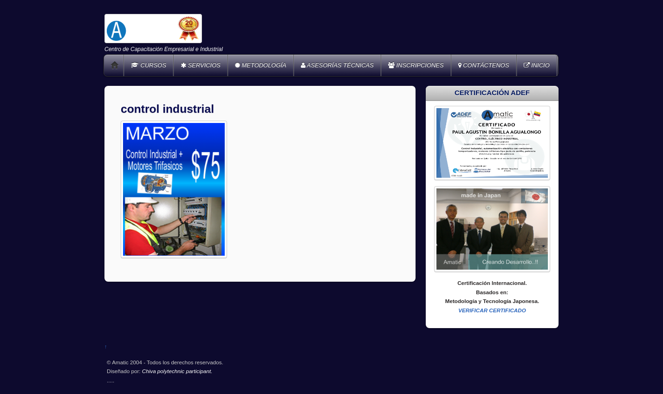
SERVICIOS (201, 65)
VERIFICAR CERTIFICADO (492, 310)
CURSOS (148, 65)
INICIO (537, 65)
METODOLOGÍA (260, 65)
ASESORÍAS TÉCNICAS (337, 65)
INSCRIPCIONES (416, 65)
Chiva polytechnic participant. (177, 371)
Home (114, 65)
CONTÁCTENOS (483, 65)
